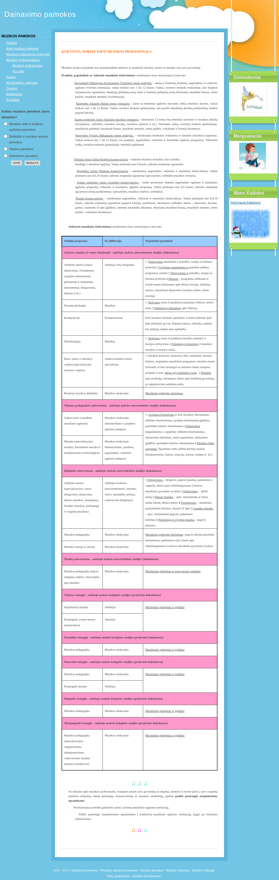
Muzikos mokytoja (203, 870)
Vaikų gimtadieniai (118, 876)
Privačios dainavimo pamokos (119, 870)
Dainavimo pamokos (40, 14)
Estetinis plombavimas (146, 876)
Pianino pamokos (21, 149)
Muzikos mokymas (177, 870)
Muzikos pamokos (152, 870)
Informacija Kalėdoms (246, 202)
